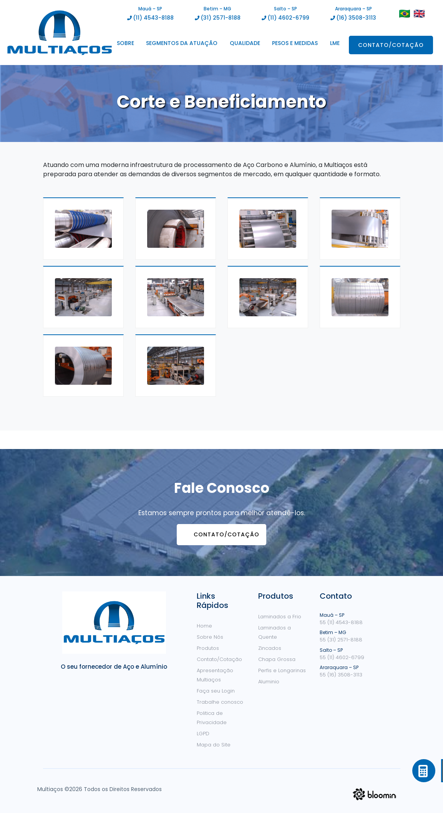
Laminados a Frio (279, 616)
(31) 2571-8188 (221, 18)
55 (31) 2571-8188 (341, 639)
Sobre (125, 43)
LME (335, 43)
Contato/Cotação (391, 45)
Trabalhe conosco (220, 702)
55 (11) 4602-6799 (342, 657)
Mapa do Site (214, 744)
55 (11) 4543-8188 (341, 622)
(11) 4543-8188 (153, 18)
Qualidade (245, 43)
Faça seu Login (216, 690)
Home (204, 625)
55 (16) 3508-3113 (341, 674)
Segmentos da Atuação (181, 43)
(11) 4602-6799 (288, 18)
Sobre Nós (210, 637)
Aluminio (268, 681)
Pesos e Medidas (295, 43)
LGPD (203, 733)
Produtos (208, 648)
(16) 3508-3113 (356, 18)
